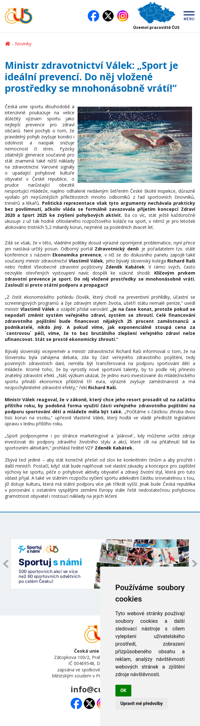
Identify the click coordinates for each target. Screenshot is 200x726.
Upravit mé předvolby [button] (142, 703)
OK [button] (124, 690)
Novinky (23, 44)
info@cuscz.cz (98, 689)
